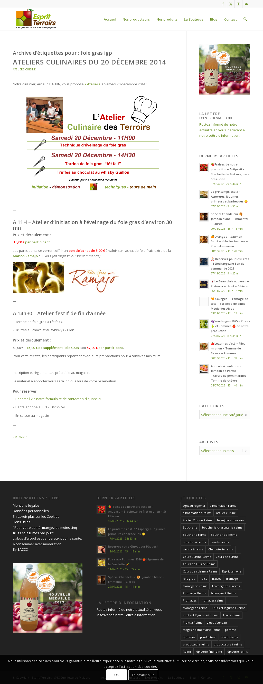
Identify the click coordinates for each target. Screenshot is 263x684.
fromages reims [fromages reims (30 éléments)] (212, 600)
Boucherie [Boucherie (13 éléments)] (190, 527)
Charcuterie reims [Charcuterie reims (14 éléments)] (220, 549)
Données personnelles (31, 511)
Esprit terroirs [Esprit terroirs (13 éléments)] (231, 571)
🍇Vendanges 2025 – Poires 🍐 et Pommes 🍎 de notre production (230, 326)
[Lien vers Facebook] (223, 4)
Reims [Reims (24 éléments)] (187, 651)
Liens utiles (21, 522)
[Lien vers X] (230, 4)
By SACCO (20, 549)
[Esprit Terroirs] (35, 19)
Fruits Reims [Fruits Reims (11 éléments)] (231, 615)
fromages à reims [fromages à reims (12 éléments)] (195, 608)
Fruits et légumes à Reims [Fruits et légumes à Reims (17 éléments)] (200, 615)
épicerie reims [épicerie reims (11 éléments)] (237, 651)
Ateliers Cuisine (24, 69)
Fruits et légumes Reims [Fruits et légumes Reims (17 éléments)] (228, 608)
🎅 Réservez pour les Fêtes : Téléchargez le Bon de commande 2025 (230, 264)
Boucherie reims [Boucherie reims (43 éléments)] (194, 535)
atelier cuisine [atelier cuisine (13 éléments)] (226, 513)
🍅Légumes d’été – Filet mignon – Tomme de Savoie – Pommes (228, 348)
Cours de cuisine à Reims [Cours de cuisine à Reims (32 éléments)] (200, 571)
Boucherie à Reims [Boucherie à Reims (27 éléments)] (224, 535)
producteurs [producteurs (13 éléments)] (229, 637)
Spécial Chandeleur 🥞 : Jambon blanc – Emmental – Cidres (229, 219)
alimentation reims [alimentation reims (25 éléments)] (223, 505)
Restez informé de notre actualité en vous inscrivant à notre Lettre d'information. (222, 130)
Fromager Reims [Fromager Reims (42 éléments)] (194, 593)
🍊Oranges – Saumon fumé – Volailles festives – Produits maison (229, 241)
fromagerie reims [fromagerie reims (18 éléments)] (195, 586)
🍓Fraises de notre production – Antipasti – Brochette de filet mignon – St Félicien (137, 511)
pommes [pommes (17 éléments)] (189, 637)
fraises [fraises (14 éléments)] (216, 578)
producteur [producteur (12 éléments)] (208, 637)
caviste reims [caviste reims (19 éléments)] (220, 542)
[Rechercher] (245, 19)
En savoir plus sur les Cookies (36, 516)
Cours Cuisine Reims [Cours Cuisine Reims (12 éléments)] (197, 557)
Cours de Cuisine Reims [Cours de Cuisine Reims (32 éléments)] (199, 564)
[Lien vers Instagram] (238, 4)
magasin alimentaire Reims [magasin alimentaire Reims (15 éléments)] (201, 630)
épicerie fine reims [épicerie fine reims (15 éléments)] (209, 651)
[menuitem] (109, 19)
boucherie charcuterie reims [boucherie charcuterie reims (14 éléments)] (222, 527)
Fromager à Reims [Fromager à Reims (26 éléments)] (223, 593)
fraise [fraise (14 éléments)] (203, 578)
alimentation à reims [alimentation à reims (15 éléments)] (197, 513)
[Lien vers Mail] (246, 4)
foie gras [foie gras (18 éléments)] (189, 578)
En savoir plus (143, 675)
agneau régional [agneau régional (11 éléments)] (194, 505)
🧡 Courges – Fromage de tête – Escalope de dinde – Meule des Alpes (229, 303)
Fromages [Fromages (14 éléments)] (189, 600)
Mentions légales (26, 505)
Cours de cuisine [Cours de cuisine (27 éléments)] (227, 557)
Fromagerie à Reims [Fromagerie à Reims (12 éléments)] (226, 586)
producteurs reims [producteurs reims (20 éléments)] (196, 644)
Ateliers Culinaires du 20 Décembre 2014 (89, 62)
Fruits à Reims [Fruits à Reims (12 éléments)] (192, 622)
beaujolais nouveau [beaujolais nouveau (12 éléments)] (230, 520)
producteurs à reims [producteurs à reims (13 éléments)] (228, 644)
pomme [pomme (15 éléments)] (230, 630)
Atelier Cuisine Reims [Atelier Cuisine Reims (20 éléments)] (197, 520)
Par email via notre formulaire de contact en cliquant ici (58, 398)
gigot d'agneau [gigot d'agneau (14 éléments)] (217, 622)
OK (116, 675)
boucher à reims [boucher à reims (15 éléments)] (194, 542)
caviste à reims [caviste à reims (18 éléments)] (193, 549)
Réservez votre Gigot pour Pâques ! (133, 546)
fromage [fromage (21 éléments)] (232, 578)
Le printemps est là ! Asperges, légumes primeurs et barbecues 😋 (229, 196)
